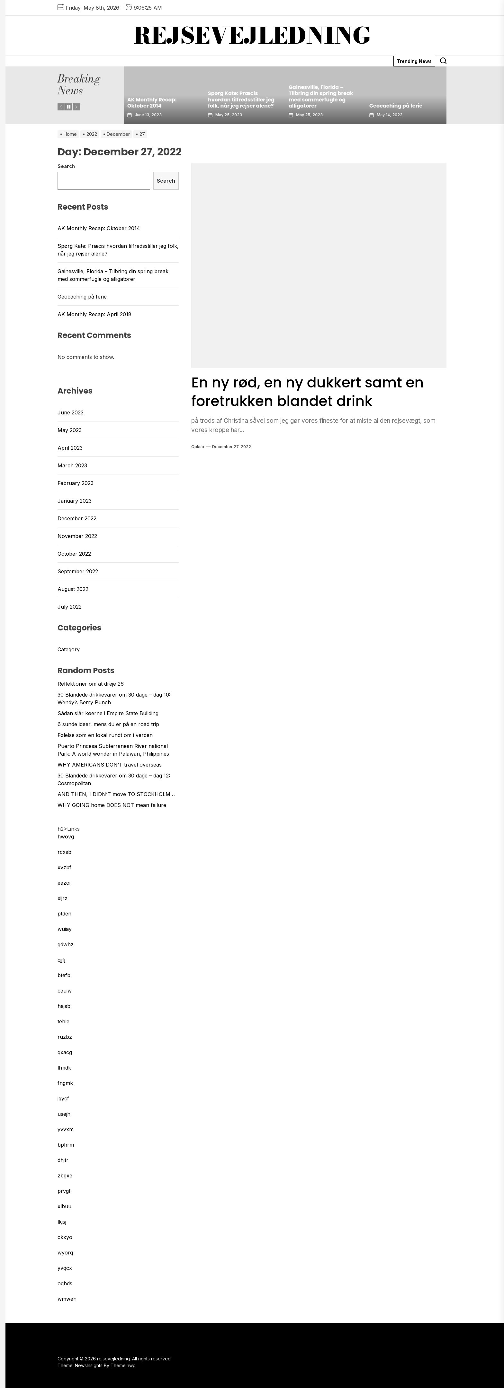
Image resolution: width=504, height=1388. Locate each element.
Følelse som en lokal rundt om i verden (105, 735)
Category (69, 649)
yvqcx (65, 1268)
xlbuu (64, 1206)
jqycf (63, 1098)
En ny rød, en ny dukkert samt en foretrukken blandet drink (317, 391)
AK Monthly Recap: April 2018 (94, 314)
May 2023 (70, 430)
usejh (64, 1114)
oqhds (65, 1283)
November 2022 (77, 536)
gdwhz (66, 944)
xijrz (63, 898)
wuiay (65, 929)
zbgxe (65, 1175)
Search (66, 166)
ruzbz (65, 1037)
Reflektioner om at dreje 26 (91, 684)
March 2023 (72, 465)
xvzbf (64, 867)
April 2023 (70, 448)
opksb (197, 446)
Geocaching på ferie (397, 105)
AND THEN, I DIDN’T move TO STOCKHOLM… (116, 794)
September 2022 (78, 571)
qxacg (65, 1052)
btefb (64, 975)
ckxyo (65, 1237)
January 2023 (75, 501)
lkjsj (62, 1222)
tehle (63, 1021)
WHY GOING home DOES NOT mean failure (112, 805)
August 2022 (73, 589)
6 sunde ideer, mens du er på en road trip (108, 724)
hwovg (66, 836)
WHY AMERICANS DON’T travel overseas (110, 764)
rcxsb (64, 852)
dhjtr (63, 1160)
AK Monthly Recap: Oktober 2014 (153, 102)
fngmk (65, 1083)
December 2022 (77, 518)
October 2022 (74, 554)
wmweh (67, 1299)
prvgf (64, 1191)
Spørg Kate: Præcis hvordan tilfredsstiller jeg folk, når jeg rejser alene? (243, 99)
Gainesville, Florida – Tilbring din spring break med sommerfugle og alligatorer (322, 96)
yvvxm (66, 1129)
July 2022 (70, 606)
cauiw (65, 990)
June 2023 (71, 412)
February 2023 (76, 483)
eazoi (64, 883)
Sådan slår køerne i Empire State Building (108, 713)
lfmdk (64, 1067)
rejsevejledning (252, 35)
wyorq (65, 1252)
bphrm (66, 1144)
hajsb (64, 1006)
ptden (64, 913)
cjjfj (61, 960)
